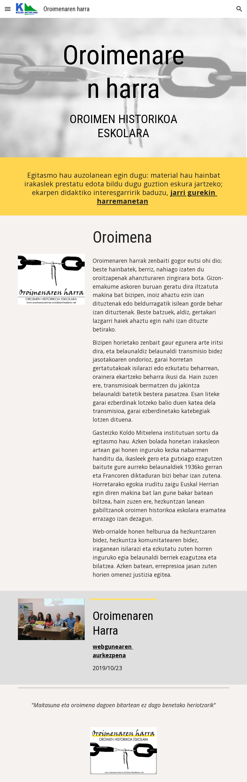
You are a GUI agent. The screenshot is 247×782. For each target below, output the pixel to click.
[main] (123, 89)
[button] (7, 9)
